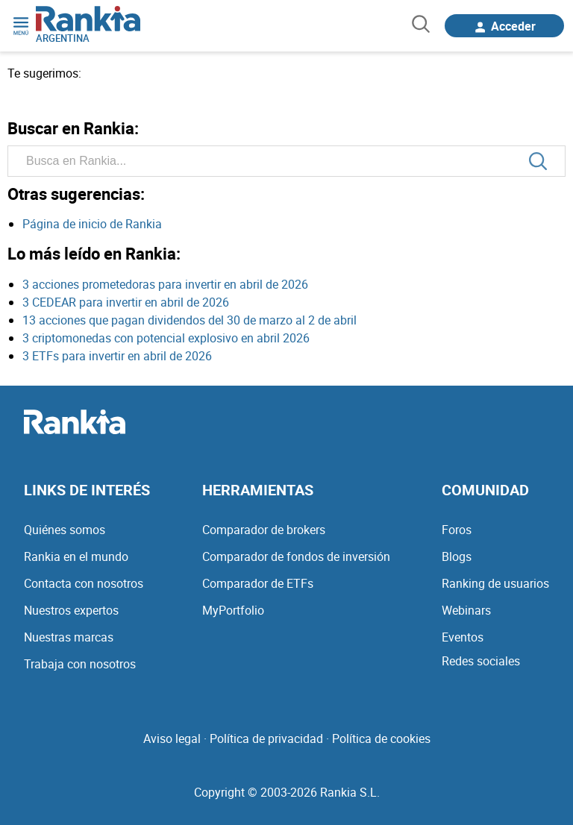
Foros (457, 529)
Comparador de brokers (263, 529)
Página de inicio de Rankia (92, 224)
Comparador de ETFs (257, 583)
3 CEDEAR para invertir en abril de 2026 (125, 302)
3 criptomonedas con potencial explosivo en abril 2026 (166, 338)
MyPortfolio (233, 610)
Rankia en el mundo (76, 556)
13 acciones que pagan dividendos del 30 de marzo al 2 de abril (189, 320)
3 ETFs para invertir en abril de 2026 (117, 356)
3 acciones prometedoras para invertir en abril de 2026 (165, 284)
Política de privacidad (266, 738)
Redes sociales (481, 661)
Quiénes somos (64, 529)
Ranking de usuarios (495, 583)
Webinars (466, 610)
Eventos (462, 637)
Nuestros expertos (71, 610)
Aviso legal (172, 738)
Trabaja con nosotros (80, 664)
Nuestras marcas (68, 637)
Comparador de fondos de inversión (296, 556)
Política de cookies (381, 738)
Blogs (457, 556)
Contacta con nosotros (83, 583)
